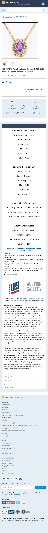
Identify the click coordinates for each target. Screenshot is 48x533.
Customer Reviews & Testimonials (12, 415)
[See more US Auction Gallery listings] (24, 296)
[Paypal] (4, 502)
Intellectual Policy (7, 453)
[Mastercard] (13, 502)
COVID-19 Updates (7, 473)
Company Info (6, 405)
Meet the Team (6, 418)
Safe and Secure (7, 463)
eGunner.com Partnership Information (14, 431)
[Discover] (23, 502)
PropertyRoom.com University (11, 436)
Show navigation (4, 10)
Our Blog (4, 420)
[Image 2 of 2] (12, 63)
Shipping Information (8, 466)
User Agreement (7, 443)
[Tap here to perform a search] (44, 10)
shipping (23, 260)
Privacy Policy (6, 446)
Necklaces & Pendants (8, 17)
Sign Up (40, 487)
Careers (4, 433)
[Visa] (8, 502)
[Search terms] (27, 10)
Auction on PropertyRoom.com (11, 423)
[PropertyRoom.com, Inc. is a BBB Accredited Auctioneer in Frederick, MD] (8, 511)
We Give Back (6, 412)
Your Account (6, 460)
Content (2, 26)
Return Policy (6, 451)
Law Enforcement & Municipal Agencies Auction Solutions (19, 425)
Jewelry (10, 16)
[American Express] (18, 502)
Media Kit (4, 410)
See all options (38, 113)
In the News (5, 407)
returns (32, 260)
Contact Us (5, 468)
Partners (4, 428)
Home (3, 16)
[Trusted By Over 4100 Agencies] (18, 511)
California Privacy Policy (9, 448)
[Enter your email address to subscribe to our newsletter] (17, 487)
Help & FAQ (5, 471)
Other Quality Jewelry (22, 16)
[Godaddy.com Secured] (26, 511)
